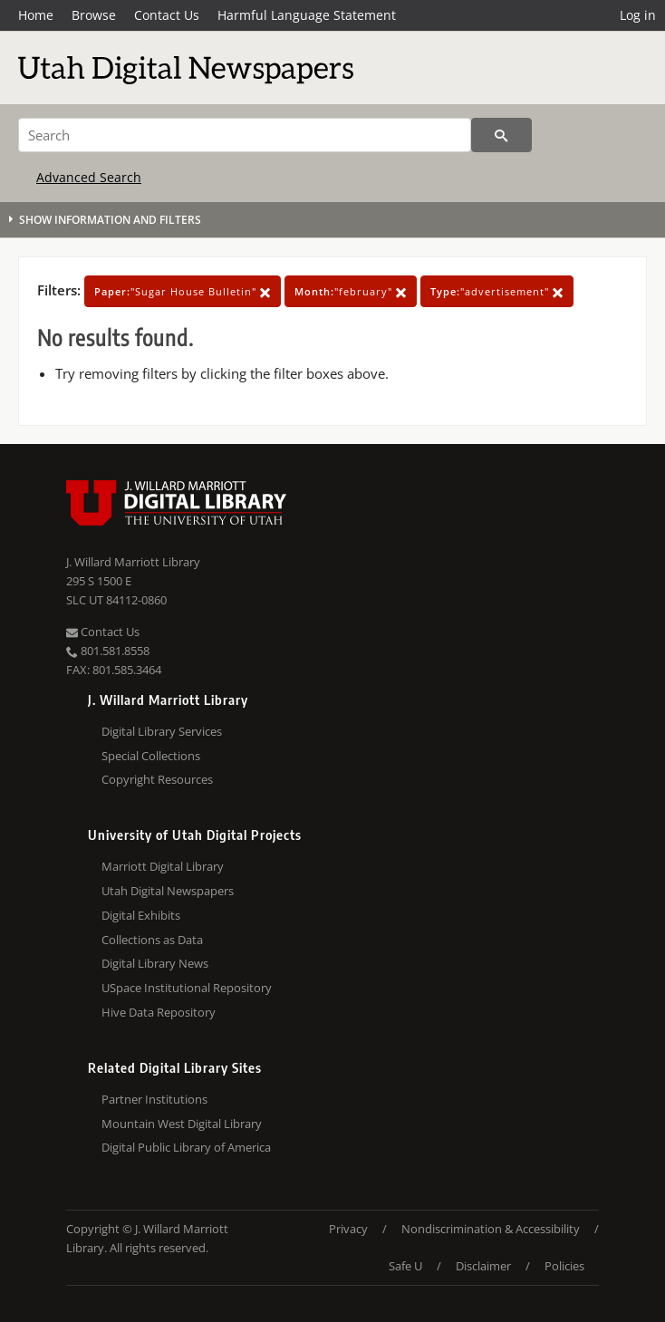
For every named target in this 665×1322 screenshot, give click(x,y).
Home (35, 15)
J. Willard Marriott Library (133, 562)
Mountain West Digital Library (181, 1123)
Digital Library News (154, 963)
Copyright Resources (157, 779)
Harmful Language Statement (306, 15)
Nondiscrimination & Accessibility (490, 1229)
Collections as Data (152, 939)
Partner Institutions (154, 1099)
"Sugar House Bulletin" (182, 291)
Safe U (405, 1266)
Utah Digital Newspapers (167, 891)
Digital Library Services (161, 731)
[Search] (244, 135)
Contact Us (166, 15)
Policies (564, 1266)
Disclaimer (483, 1266)
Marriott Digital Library (162, 866)
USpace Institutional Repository (186, 987)
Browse (94, 15)
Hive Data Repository (158, 1012)
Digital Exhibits (140, 915)
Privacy (348, 1229)
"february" (350, 291)
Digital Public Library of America (186, 1147)
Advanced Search (88, 177)
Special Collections (150, 756)
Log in (638, 15)
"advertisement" (497, 291)
